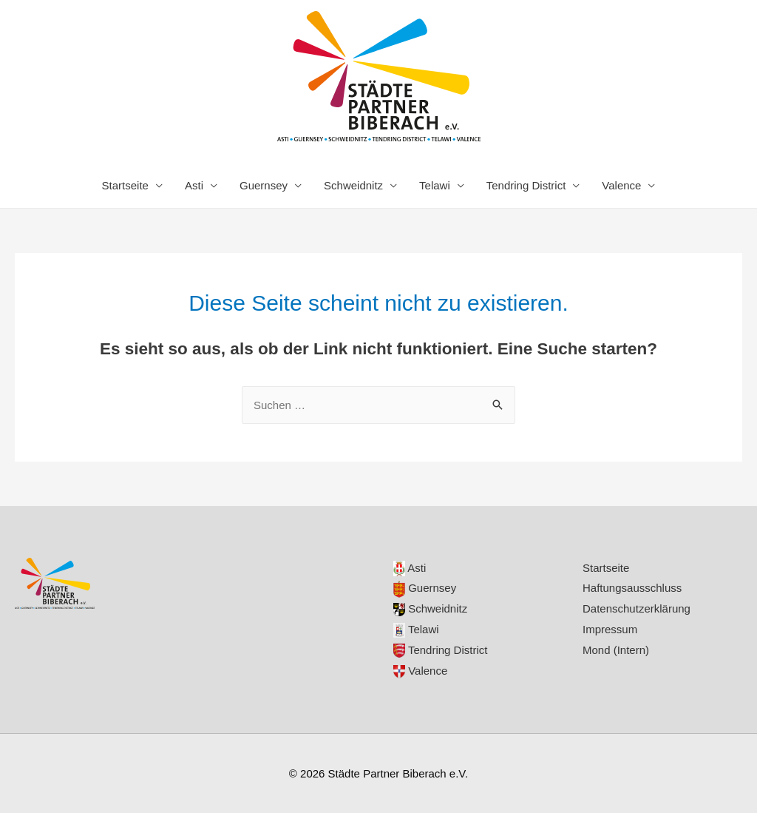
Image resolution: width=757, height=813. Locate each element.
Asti (194, 185)
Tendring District (526, 185)
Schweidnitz (353, 185)
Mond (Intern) (616, 650)
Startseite (125, 185)
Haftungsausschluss (632, 587)
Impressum (610, 629)
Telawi (434, 185)
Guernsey (264, 185)
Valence (621, 185)
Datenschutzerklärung (636, 608)
